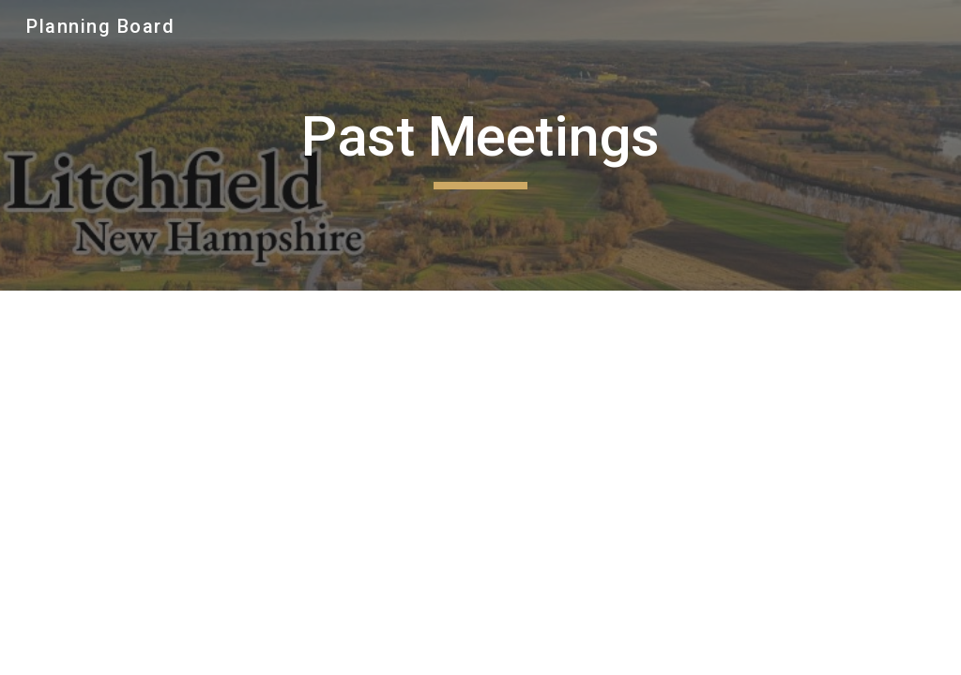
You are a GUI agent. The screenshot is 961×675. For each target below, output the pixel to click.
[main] (480, 145)
